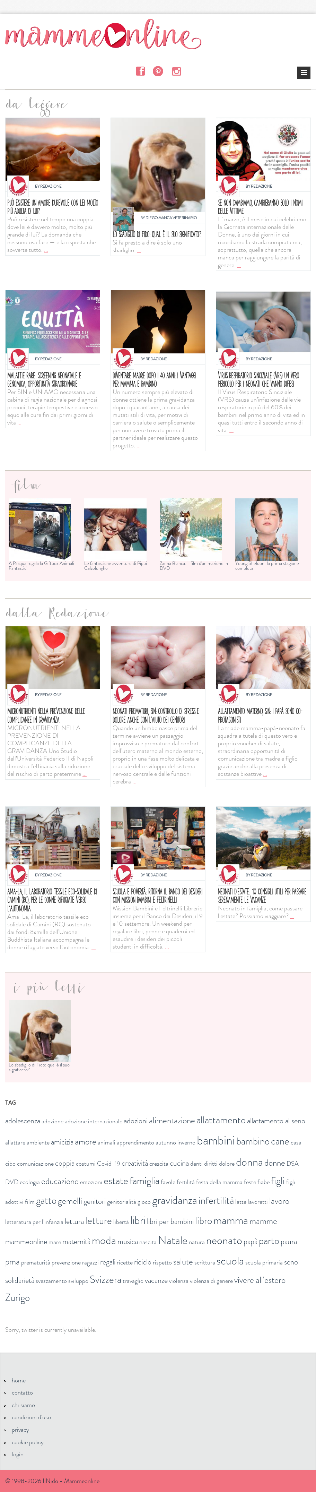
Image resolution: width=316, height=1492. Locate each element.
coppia (64, 1163)
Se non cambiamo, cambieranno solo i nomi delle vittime (260, 206)
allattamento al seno (276, 1120)
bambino (253, 1141)
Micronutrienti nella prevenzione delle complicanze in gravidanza (46, 715)
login (18, 1454)
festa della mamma (219, 1181)
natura (197, 1241)
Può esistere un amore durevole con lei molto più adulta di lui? (52, 206)
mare (55, 1241)
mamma (230, 1220)
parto (269, 1241)
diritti (211, 1163)
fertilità (186, 1181)
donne (274, 1163)
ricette (125, 1262)
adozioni (136, 1120)
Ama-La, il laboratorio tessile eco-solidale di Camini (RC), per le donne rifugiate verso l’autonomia (52, 899)
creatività (135, 1163)
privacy (20, 1429)
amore (85, 1141)
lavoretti (258, 1201)
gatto (46, 1200)
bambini (216, 1140)
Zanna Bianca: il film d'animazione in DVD (194, 566)
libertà (121, 1221)
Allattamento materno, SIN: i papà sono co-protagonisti (260, 715)
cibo (10, 1163)
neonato (224, 1240)
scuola (230, 1261)
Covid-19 (108, 1163)
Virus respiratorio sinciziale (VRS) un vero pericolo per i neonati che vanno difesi (258, 379)
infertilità (216, 1200)
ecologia (30, 1181)
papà (250, 1241)
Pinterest (158, 71)
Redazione (51, 186)
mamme (263, 1221)
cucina (179, 1163)
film (30, 1201)
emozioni (91, 1181)
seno (291, 1262)
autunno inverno (175, 1142)
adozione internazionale (93, 1121)
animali (106, 1142)
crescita (158, 1163)
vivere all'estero (260, 1280)
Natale (172, 1240)
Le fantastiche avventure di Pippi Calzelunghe (115, 566)
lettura (74, 1221)
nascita (148, 1241)
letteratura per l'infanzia (34, 1221)
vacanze (156, 1280)
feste (250, 1181)
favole (168, 1181)
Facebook (140, 71)
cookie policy (28, 1442)
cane (280, 1141)
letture (98, 1221)
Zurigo (17, 1298)
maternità (76, 1241)
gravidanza (174, 1200)
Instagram (176, 71)
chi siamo (23, 1404)
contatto (22, 1392)
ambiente (38, 1142)
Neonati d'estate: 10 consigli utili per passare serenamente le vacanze (262, 895)
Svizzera (105, 1279)
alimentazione (172, 1120)
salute (183, 1261)
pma (12, 1261)
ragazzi (90, 1262)
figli (278, 1181)
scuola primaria (264, 1262)
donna (249, 1162)
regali (107, 1262)
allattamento (221, 1120)
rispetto (162, 1262)
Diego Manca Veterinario (171, 218)
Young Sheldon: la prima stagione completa (267, 566)
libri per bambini (170, 1221)
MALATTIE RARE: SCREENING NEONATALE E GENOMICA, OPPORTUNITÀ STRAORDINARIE (44, 379)
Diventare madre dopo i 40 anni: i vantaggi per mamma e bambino (154, 379)
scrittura (204, 1262)
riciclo (142, 1262)
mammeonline (26, 1241)
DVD (11, 1181)
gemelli (70, 1201)
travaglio (133, 1280)
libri (138, 1220)
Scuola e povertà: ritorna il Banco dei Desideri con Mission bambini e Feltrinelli (157, 895)
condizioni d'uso (31, 1417)
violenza (178, 1280)
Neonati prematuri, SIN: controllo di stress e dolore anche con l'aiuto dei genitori (156, 715)
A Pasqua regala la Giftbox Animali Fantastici (41, 566)
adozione (52, 1121)
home (19, 1380)
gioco (144, 1201)
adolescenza (22, 1120)
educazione (60, 1181)
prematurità (35, 1262)
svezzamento (51, 1280)
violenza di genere (211, 1280)
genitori (95, 1201)
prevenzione (66, 1262)
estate (116, 1181)
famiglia (144, 1181)
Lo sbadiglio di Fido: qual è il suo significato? (157, 234)
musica (127, 1241)
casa (296, 1142)
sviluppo (78, 1280)
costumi (86, 1163)
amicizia (62, 1142)
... (46, 249)
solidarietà (19, 1280)
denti (196, 1163)
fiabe (263, 1181)
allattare (15, 1142)
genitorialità (121, 1201)
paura (289, 1241)
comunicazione (35, 1163)
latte (240, 1201)
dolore (227, 1163)
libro (203, 1221)
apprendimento (135, 1142)
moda (104, 1240)
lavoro (279, 1201)
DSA (293, 1163)
